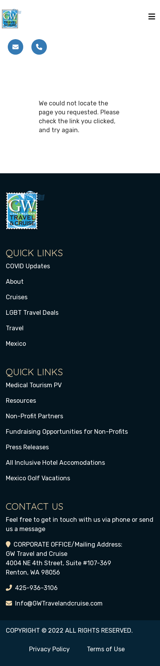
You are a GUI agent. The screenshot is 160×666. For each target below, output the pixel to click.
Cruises (17, 297)
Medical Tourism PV (34, 385)
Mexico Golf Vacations (38, 478)
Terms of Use (106, 649)
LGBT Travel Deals (32, 312)
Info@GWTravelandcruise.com (59, 603)
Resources (21, 400)
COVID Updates (28, 266)
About (15, 281)
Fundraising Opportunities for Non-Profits (67, 431)
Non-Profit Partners (34, 416)
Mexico (16, 343)
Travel (15, 328)
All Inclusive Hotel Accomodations (55, 462)
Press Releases (27, 447)
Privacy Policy (49, 649)
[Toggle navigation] (152, 18)
